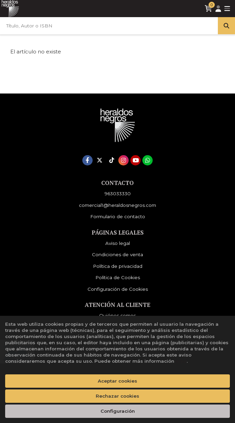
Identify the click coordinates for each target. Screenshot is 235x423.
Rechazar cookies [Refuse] (117, 396)
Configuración (118, 411)
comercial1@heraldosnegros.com (117, 205)
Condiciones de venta (117, 254)
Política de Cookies (117, 277)
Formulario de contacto (117, 216)
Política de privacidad (117, 266)
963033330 (118, 193)
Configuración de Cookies (117, 289)
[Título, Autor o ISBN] (109, 25)
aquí (181, 361)
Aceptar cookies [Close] (117, 381)
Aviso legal (117, 243)
